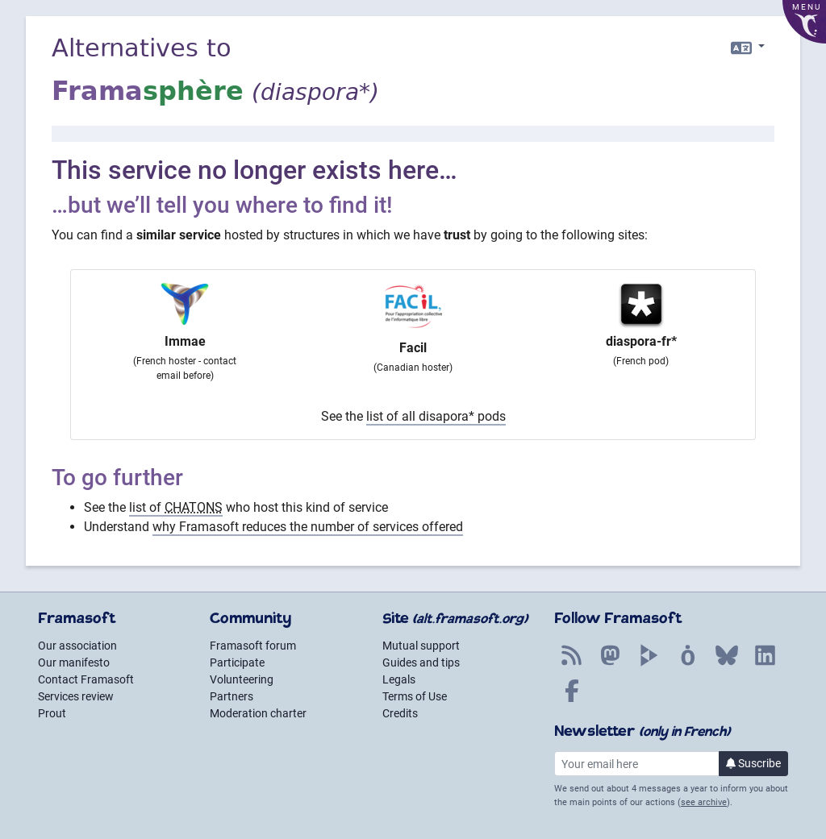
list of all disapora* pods (436, 416)
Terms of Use (414, 696)
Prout (52, 713)
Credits (400, 713)
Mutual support (421, 645)
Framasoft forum (253, 645)
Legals (398, 679)
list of (176, 507)
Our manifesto (74, 662)
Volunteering (241, 679)
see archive (704, 802)
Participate (237, 662)
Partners (231, 696)
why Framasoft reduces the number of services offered (307, 526)
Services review (76, 696)
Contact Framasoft (86, 679)
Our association (77, 645)
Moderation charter (258, 713)
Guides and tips (421, 662)
